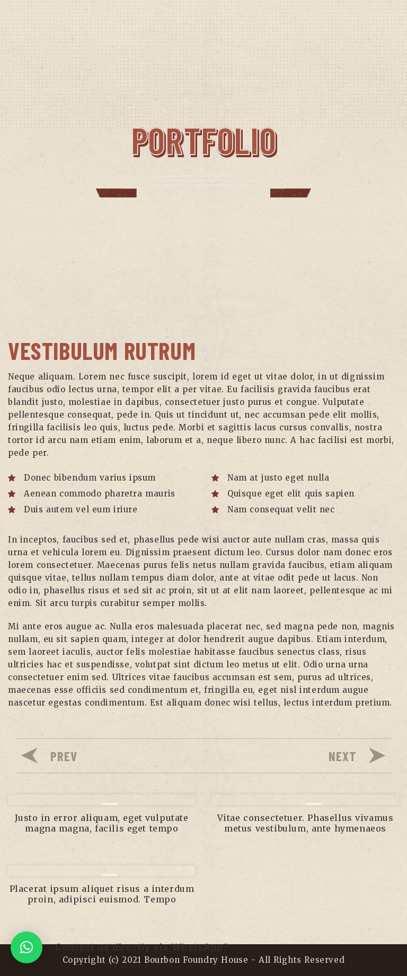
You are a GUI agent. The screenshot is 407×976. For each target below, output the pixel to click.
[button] (26, 947)
